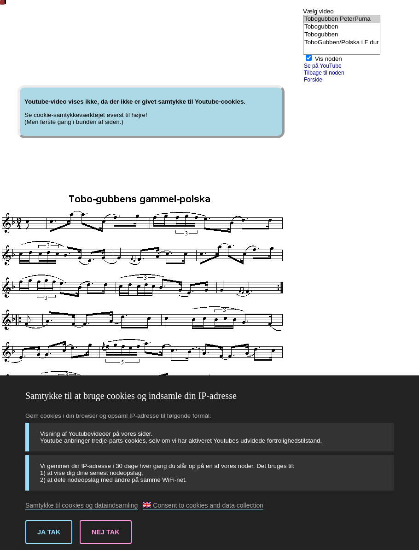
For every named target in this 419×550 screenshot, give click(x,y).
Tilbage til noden (324, 73)
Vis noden (328, 58)
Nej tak (106, 532)
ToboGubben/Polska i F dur (341, 43)
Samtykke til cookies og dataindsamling (81, 505)
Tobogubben (341, 27)
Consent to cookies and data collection (203, 505)
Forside (313, 79)
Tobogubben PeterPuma (341, 19)
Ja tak (48, 532)
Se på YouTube (323, 66)
